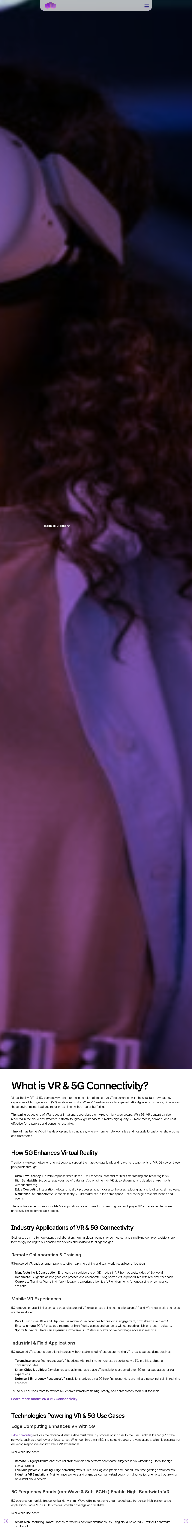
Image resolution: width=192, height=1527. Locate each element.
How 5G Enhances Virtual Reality (28, 1100)
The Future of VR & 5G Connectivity (30, 1122)
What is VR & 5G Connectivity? (27, 1093)
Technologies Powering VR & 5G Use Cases (31, 1115)
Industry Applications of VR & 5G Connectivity (31, 1108)
